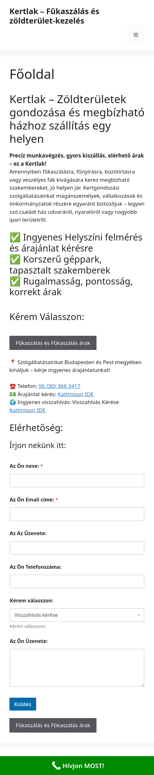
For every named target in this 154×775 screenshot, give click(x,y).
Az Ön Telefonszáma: (35, 567)
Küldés (22, 704)
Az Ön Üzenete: (29, 641)
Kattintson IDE (75, 394)
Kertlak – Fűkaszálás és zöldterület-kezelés (54, 16)
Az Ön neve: (26, 466)
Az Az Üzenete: (28, 533)
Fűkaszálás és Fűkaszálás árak (53, 342)
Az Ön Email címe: (34, 500)
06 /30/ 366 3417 (59, 386)
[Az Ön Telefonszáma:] (77, 581)
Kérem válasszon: (31, 601)
